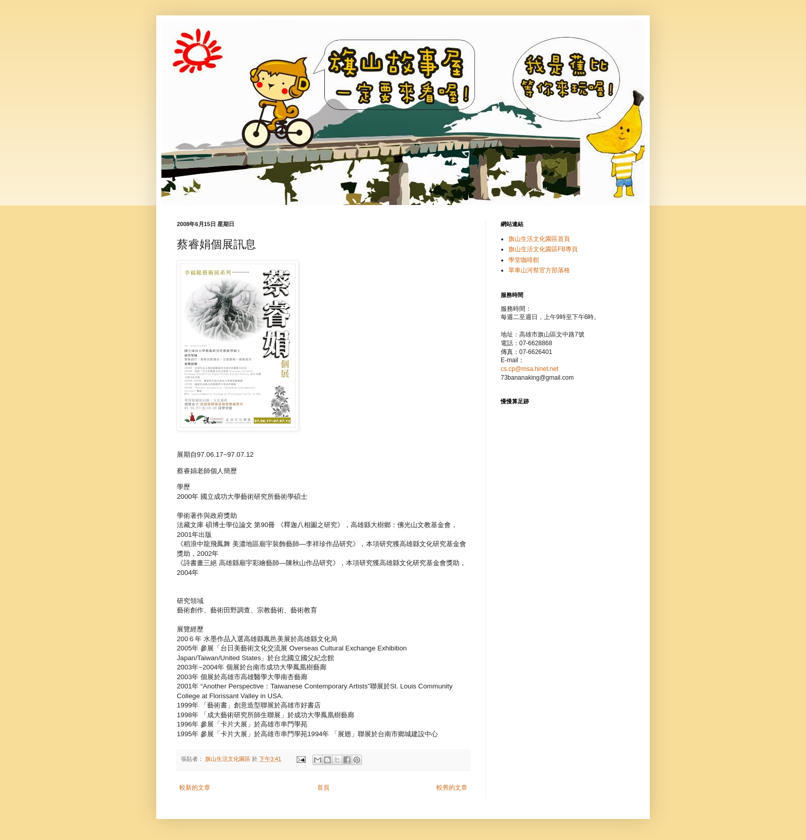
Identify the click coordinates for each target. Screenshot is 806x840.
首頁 (323, 787)
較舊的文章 (451, 787)
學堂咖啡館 (523, 260)
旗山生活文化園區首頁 (539, 238)
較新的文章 (194, 787)
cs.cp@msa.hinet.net (529, 368)
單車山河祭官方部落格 (539, 270)
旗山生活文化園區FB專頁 (543, 249)
